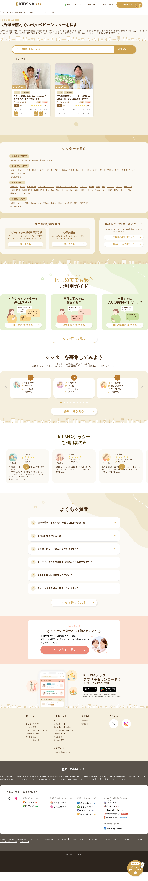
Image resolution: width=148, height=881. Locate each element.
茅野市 (110, 170)
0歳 (47, 190)
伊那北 (13, 203)
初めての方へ (71, 5)
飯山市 (102, 170)
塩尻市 (117, 170)
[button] (61, 402)
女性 (103, 187)
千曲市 (132, 170)
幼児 (104, 190)
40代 (122, 190)
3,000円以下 (39, 190)
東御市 (13, 174)
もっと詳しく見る (78, 602)
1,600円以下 (15, 190)
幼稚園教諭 (31, 187)
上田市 (28, 170)
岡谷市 (35, 170)
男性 (98, 187)
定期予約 (14, 187)
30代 (116, 190)
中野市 (88, 170)
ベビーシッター (57, 31)
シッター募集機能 (89, 366)
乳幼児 (98, 190)
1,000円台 (128, 187)
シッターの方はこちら (131, 5)
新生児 (90, 190)
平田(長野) (84, 203)
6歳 (76, 190)
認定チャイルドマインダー (67, 187)
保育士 (22, 187)
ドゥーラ (83, 187)
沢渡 (39, 203)
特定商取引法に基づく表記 (8, 842)
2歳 (57, 190)
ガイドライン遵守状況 (94, 839)
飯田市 (42, 170)
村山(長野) (67, 203)
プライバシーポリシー (77, 839)
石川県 (28, 160)
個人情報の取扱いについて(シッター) (29, 839)
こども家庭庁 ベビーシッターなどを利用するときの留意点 (124, 839)
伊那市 (71, 170)
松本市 (20, 170)
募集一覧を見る (79, 411)
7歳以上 (83, 190)
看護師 (91, 187)
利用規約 (11, 839)
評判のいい (15, 193)
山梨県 (42, 160)
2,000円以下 (27, 190)
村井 (60, 203)
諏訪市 (49, 170)
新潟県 (13, 160)
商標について (24, 842)
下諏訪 (46, 203)
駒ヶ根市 (80, 170)
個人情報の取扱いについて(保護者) (55, 839)
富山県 (20, 160)
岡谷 (27, 203)
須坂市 (57, 170)
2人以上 (110, 187)
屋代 (76, 203)
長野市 (13, 170)
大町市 (95, 170)
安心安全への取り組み (88, 5)
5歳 (71, 190)
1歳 (52, 190)
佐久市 (124, 170)
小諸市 (64, 170)
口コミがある (26, 193)
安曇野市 (21, 174)
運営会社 (3, 839)
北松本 (33, 203)
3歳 (62, 190)
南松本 (53, 203)
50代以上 (129, 190)
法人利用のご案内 (106, 5)
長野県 (49, 160)
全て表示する (15, 177)
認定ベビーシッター (46, 187)
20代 (110, 190)
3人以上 (119, 187)
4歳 (66, 190)
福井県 (35, 160)
